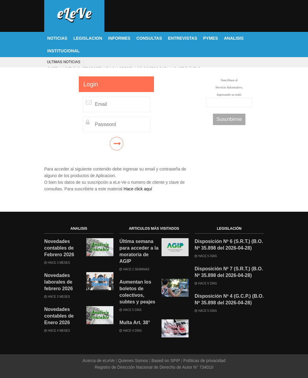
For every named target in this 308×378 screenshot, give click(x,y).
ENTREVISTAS (182, 38)
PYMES (210, 38)
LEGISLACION (87, 38)
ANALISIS (234, 38)
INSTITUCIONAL (63, 50)
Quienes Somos (133, 360)
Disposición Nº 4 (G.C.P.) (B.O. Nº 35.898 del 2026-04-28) (229, 299)
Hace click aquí (138, 188)
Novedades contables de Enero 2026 (59, 316)
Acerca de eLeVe (99, 360)
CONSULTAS (149, 38)
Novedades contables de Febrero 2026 (59, 248)
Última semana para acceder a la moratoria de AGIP (139, 251)
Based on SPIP (165, 360)
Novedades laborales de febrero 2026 (58, 282)
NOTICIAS (57, 38)
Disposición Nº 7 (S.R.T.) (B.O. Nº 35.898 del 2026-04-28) (229, 272)
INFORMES (119, 38)
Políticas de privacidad (204, 360)
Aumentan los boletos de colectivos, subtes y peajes (137, 291)
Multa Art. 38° (134, 322)
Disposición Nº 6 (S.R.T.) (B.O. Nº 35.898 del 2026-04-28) (229, 244)
